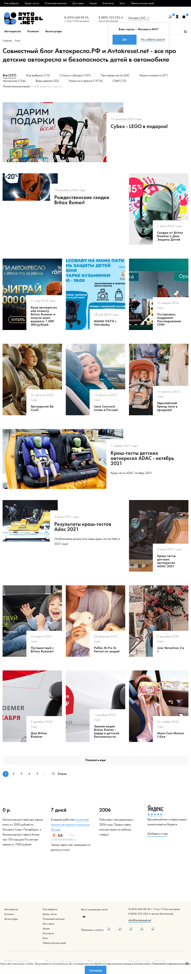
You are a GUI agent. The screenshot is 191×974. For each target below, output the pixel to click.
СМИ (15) (119, 81)
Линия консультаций (32, 86)
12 (53, 774)
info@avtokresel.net (139, 920)
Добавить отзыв (157, 833)
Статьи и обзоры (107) (75, 75)
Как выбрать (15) (38, 75)
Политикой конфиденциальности (171, 964)
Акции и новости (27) (153, 75)
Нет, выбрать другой (153, 39)
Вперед (61, 774)
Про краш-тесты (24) (115, 75)
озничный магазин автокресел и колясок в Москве (70, 824)
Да (124, 39)
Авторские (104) (14, 81)
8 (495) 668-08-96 (76, 17)
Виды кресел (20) (47, 81)
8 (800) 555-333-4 (110, 17)
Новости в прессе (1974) (86, 81)
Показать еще (95, 760)
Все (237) (9, 75)
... (45, 774)
